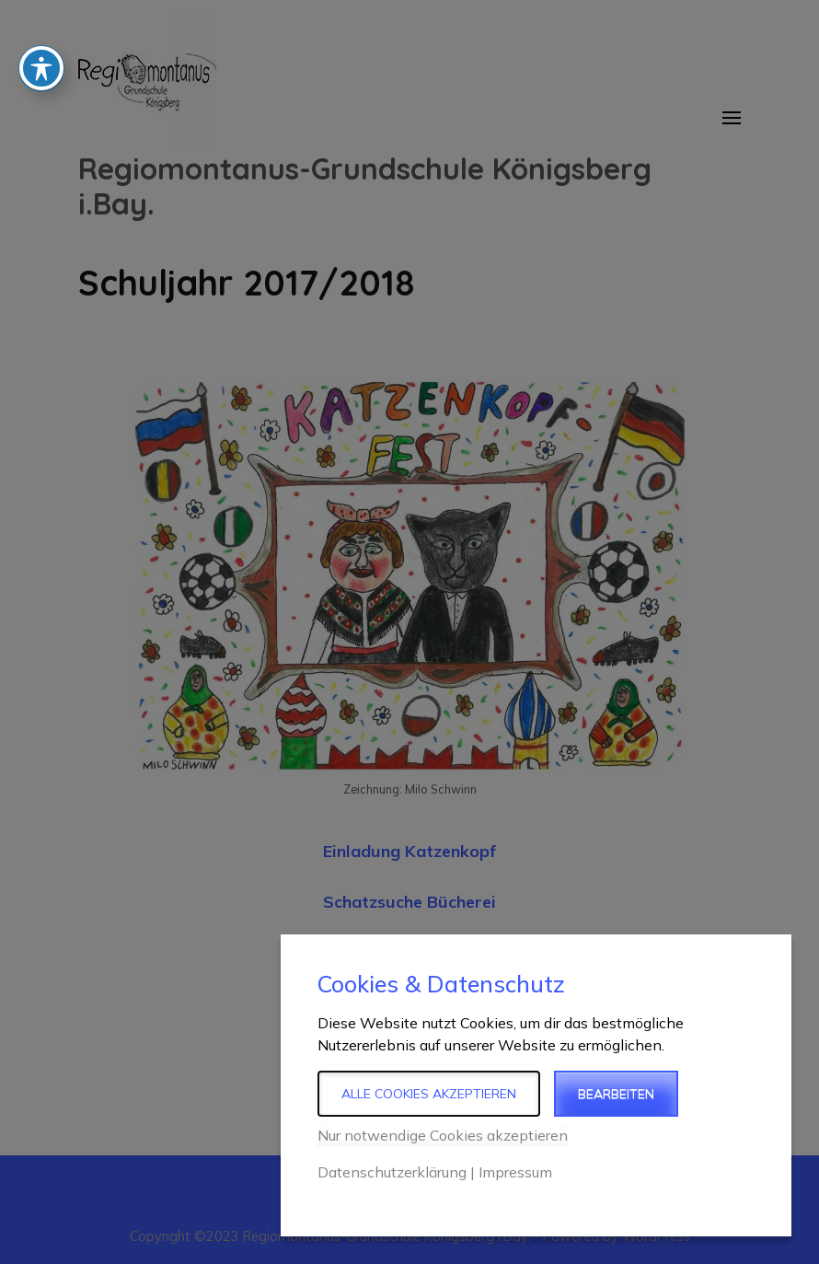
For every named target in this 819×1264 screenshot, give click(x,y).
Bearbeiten (616, 1093)
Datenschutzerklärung (392, 1172)
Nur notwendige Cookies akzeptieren (442, 1135)
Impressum (515, 1172)
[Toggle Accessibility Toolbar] (41, 36)
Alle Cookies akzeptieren (428, 1093)
